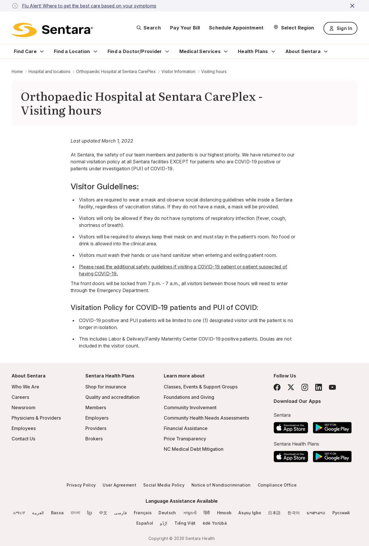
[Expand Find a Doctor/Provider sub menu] (167, 51)
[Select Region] (293, 27)
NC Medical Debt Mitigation (193, 449)
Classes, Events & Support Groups (201, 387)
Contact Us (23, 439)
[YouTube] (332, 387)
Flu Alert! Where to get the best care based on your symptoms (89, 6)
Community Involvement (190, 407)
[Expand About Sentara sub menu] (326, 51)
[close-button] (353, 5)
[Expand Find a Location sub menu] (95, 51)
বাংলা (75, 512)
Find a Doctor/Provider (135, 51)
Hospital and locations (49, 71)
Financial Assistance (186, 428)
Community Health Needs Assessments (206, 418)
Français (143, 512)
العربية (38, 512)
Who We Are (25, 387)
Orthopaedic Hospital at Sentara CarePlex (116, 71)
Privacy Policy (81, 485)
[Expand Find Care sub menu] (42, 51)
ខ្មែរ (89, 512)
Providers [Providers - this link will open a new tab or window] (95, 428)
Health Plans (253, 51)
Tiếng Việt (185, 523)
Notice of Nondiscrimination (221, 485)
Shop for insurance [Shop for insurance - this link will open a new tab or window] (105, 387)
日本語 (274, 512)
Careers (20, 397)
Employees (24, 428)
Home (17, 71)
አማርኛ (19, 512)
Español (144, 523)
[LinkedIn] (318, 387)
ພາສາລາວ (316, 512)
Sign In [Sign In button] (340, 28)
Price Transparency (185, 439)
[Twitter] (290, 387)
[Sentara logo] (52, 30)
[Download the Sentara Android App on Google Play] (332, 425)
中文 (103, 512)
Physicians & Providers (36, 418)
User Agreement (119, 485)
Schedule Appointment (236, 28)
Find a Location (72, 51)
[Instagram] (304, 387)
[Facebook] (277, 387)
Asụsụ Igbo (249, 512)
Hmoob (224, 512)
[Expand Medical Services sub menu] (226, 51)
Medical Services (200, 51)
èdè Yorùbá (215, 523)
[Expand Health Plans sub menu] (273, 51)
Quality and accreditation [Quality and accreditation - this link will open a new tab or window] (112, 397)
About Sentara (303, 51)
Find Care (25, 51)
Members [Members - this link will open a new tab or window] (95, 407)
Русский (341, 512)
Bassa (57, 512)
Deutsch (167, 512)
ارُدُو (163, 523)
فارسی (120, 512)
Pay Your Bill (185, 28)
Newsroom (23, 407)
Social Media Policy (163, 485)
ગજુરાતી (190, 512)
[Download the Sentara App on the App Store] (291, 425)
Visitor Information (178, 71)
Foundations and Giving (189, 397)
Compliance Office (277, 485)
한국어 (293, 512)
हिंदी (207, 512)
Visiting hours (214, 71)
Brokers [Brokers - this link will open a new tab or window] (94, 439)
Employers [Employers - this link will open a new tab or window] (96, 418)
